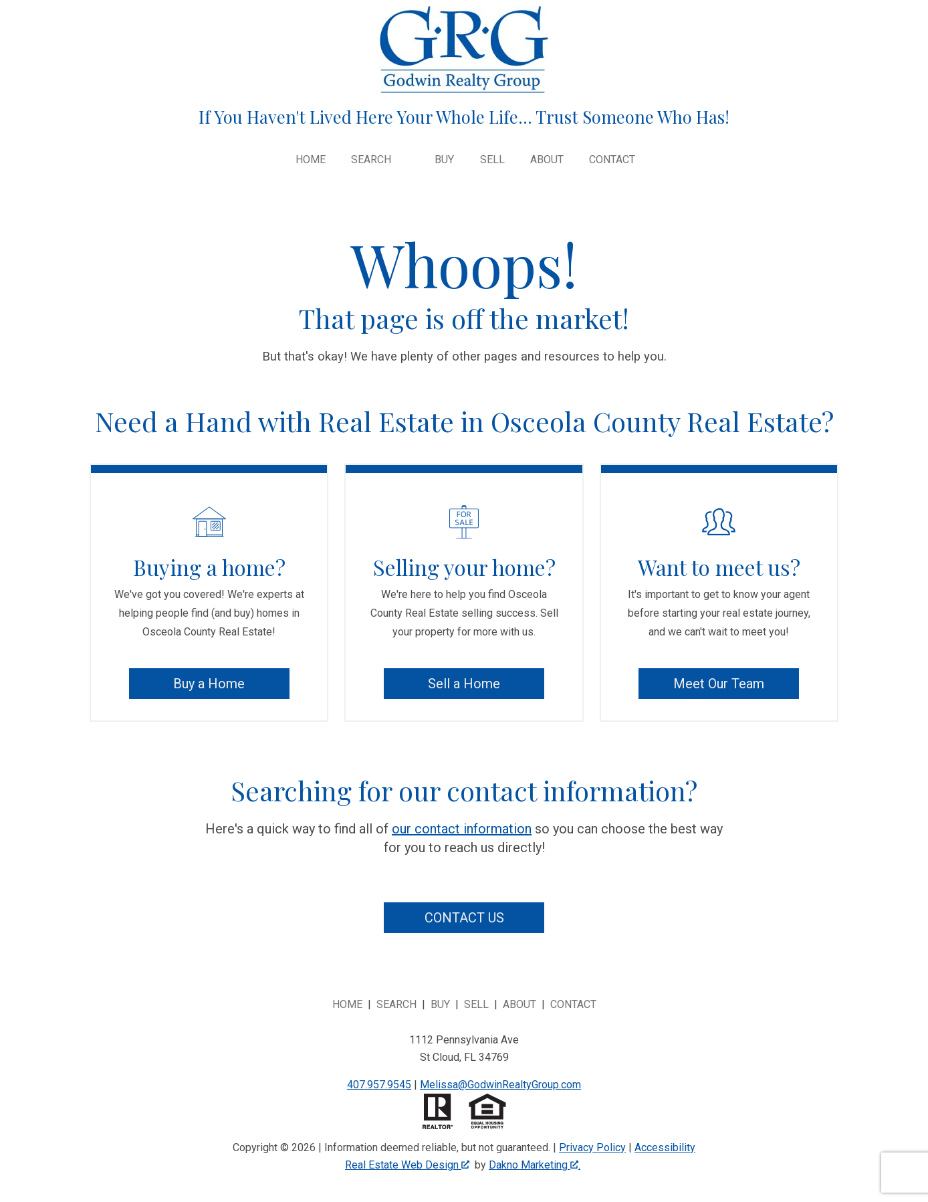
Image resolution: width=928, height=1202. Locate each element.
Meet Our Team (718, 684)
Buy (444, 160)
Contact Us (464, 918)
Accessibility (664, 1147)
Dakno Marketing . (534, 1165)
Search (396, 1004)
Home (311, 160)
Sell (492, 160)
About (547, 160)
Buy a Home (209, 684)
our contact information (462, 829)
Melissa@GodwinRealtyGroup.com (500, 1084)
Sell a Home (464, 684)
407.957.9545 (379, 1084)
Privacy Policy (592, 1147)
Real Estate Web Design (407, 1165)
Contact (612, 160)
